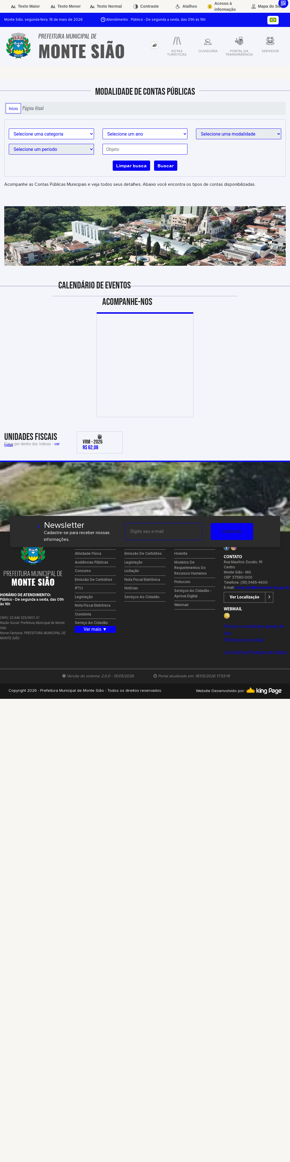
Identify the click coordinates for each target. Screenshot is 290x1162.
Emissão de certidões (93, 580)
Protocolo (182, 582)
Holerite (180, 554)
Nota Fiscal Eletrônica (92, 606)
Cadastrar (232, 531)
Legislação (84, 597)
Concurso (83, 571)
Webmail (181, 605)
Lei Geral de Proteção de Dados (255, 652)
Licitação (131, 571)
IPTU (79, 588)
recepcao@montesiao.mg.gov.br (262, 588)
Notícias (131, 588)
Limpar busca (131, 165)
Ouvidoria (83, 614)
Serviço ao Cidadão (91, 623)
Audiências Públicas (91, 562)
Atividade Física (88, 554)
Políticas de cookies (244, 640)
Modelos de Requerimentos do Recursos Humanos (190, 568)
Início (13, 108)
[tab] (154, 45)
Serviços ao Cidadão (141, 597)
